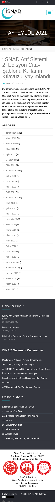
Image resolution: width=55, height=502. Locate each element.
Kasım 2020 (11, 219)
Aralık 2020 (11, 214)
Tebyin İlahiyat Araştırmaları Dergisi (18, 364)
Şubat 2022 (11, 176)
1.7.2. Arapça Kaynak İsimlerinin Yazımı (20, 416)
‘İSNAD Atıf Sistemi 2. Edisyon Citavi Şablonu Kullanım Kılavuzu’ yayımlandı (26, 68)
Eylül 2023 (10, 154)
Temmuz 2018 (12, 268)
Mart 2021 (10, 203)
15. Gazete (7, 420)
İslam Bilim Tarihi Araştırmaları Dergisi (19, 373)
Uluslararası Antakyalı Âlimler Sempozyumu (22, 360)
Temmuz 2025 (12, 133)
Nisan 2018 (11, 284)
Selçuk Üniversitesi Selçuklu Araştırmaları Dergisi (24, 378)
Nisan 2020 (11, 235)
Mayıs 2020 (11, 230)
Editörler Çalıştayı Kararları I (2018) (18, 407)
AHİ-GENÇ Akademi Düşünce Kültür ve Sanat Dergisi (26, 369)
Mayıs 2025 (11, 138)
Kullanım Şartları (9, 494)
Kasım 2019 (11, 262)
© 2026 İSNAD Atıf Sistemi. (33, 494)
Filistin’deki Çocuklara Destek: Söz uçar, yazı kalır (25, 336)
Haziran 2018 (12, 273)
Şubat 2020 (11, 246)
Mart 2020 (10, 241)
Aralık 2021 (11, 187)
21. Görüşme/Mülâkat (12, 411)
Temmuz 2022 (12, 170)
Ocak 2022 (11, 181)
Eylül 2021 (10, 192)
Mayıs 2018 (11, 278)
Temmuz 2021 (12, 197)
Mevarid (6, 382)
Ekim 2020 (11, 224)
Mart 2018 (10, 289)
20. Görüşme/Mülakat (12, 425)
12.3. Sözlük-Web (10, 434)
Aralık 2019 (11, 257)
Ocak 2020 (11, 251)
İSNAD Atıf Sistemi (10, 327)
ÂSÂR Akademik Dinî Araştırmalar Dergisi (21, 387)
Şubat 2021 (11, 208)
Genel (6, 83)
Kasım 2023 (11, 143)
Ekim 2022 (11, 165)
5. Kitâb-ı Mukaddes (11, 429)
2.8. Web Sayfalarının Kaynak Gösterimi (20, 438)
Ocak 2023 (11, 160)
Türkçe (7, 2)
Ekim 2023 (11, 149)
